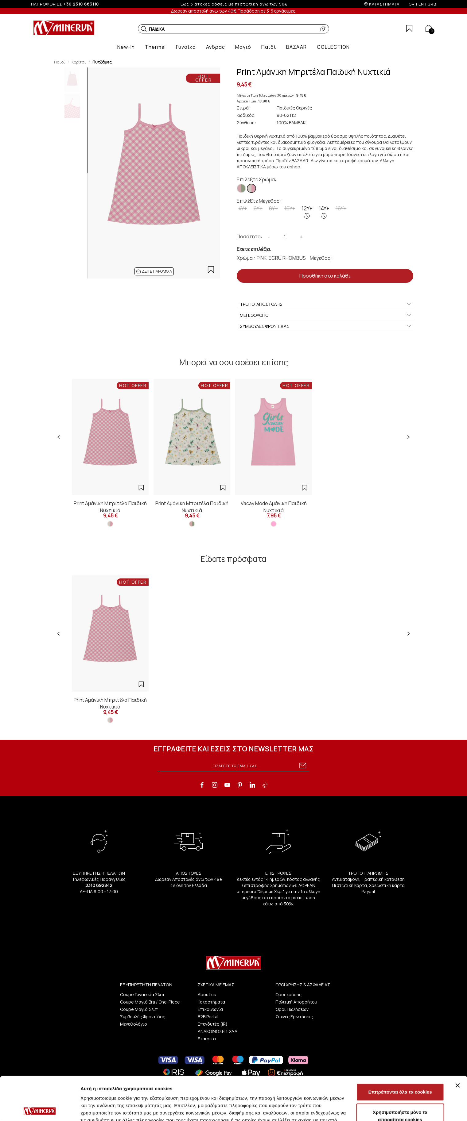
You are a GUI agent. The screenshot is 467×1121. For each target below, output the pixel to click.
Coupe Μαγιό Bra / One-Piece (150, 1002)
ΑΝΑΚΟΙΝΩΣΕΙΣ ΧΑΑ (217, 1031)
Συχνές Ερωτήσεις (294, 1016)
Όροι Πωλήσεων (292, 1009)
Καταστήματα (211, 1002)
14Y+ (324, 212)
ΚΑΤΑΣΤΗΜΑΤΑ (384, 4)
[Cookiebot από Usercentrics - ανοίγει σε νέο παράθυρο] (40, 1109)
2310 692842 (98, 885)
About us (207, 994)
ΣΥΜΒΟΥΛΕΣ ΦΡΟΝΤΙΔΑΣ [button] (326, 326)
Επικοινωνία (210, 1009)
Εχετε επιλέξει (253, 249)
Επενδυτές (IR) (213, 1024)
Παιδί (59, 62)
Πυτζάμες (102, 62)
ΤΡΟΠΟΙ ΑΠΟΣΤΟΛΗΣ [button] (326, 304)
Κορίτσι (79, 62)
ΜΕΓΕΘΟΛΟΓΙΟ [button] (326, 315)
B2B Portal (208, 1016)
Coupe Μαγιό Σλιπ (139, 1009)
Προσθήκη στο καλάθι (324, 275)
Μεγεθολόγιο (133, 1024)
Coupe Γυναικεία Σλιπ (142, 994)
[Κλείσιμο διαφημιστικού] (457, 1042)
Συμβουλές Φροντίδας (142, 1016)
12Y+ (307, 212)
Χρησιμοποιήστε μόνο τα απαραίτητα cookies (400, 1072)
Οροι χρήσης (288, 994)
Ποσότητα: (249, 236)
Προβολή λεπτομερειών (364, 1108)
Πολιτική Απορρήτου (296, 1002)
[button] (143, 29)
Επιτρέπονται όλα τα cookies (400, 1048)
